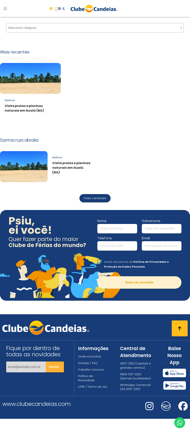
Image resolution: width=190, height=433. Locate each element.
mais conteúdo (95, 198)
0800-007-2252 (130, 374)
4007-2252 (127, 363)
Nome (102, 221)
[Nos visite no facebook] (183, 408)
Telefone (104, 238)
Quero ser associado (139, 282)
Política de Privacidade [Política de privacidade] (86, 378)
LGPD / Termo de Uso (92, 387)
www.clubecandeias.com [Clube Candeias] (36, 404)
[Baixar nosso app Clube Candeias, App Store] (174, 372)
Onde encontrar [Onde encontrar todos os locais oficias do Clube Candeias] (89, 356)
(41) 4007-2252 (130, 389)
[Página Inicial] (95, 8)
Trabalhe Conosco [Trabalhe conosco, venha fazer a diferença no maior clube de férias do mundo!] (91, 370)
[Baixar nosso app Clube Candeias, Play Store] (174, 385)
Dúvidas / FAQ (88, 363)
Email (146, 238)
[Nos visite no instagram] (149, 408)
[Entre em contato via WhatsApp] (179, 422)
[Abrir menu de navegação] (5, 8)
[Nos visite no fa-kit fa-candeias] (166, 409)
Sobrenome (151, 221)
